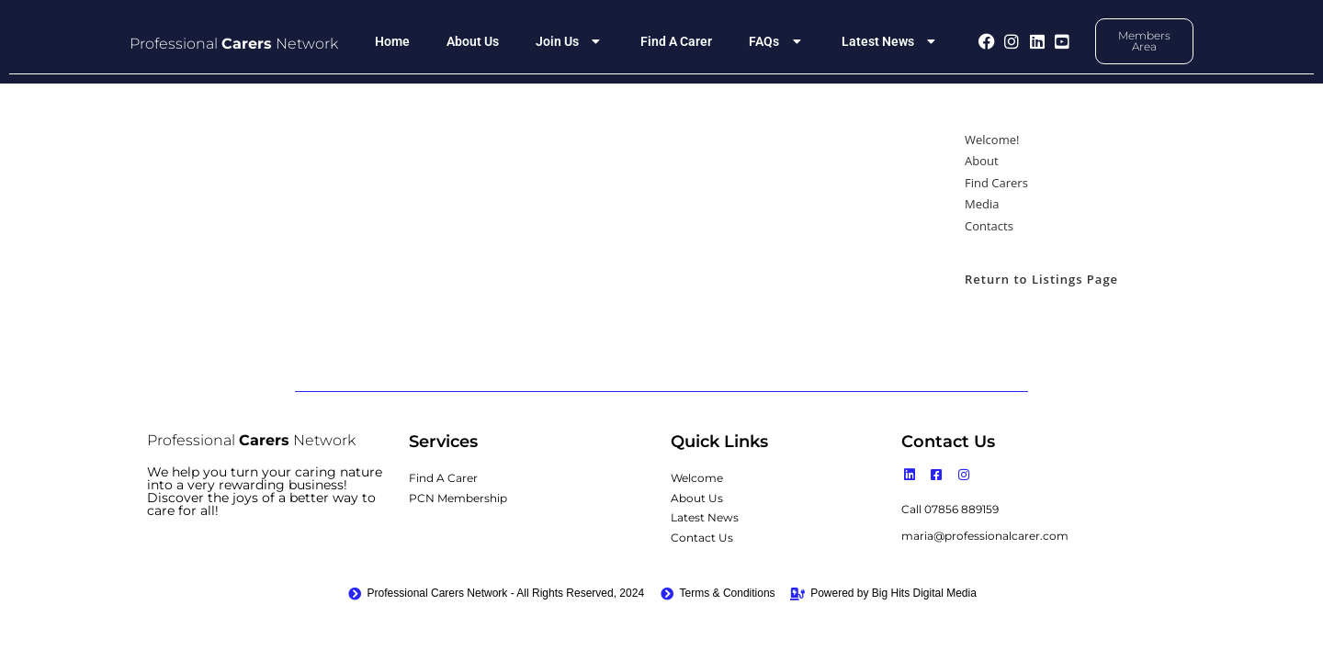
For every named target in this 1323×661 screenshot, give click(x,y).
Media (982, 204)
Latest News (891, 41)
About (982, 160)
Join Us (570, 41)
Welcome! (992, 139)
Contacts (989, 226)
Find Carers (996, 182)
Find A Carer (676, 41)
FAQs (777, 41)
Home (392, 41)
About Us (473, 41)
